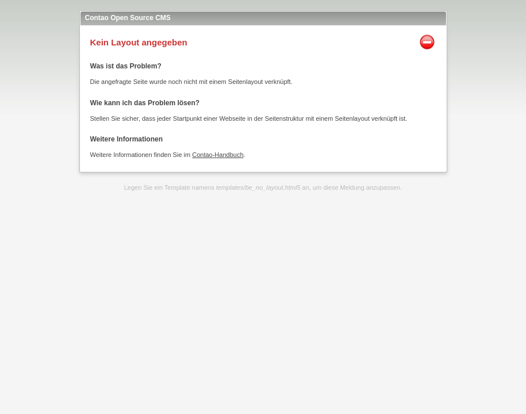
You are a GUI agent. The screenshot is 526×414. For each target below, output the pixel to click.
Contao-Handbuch (217, 154)
